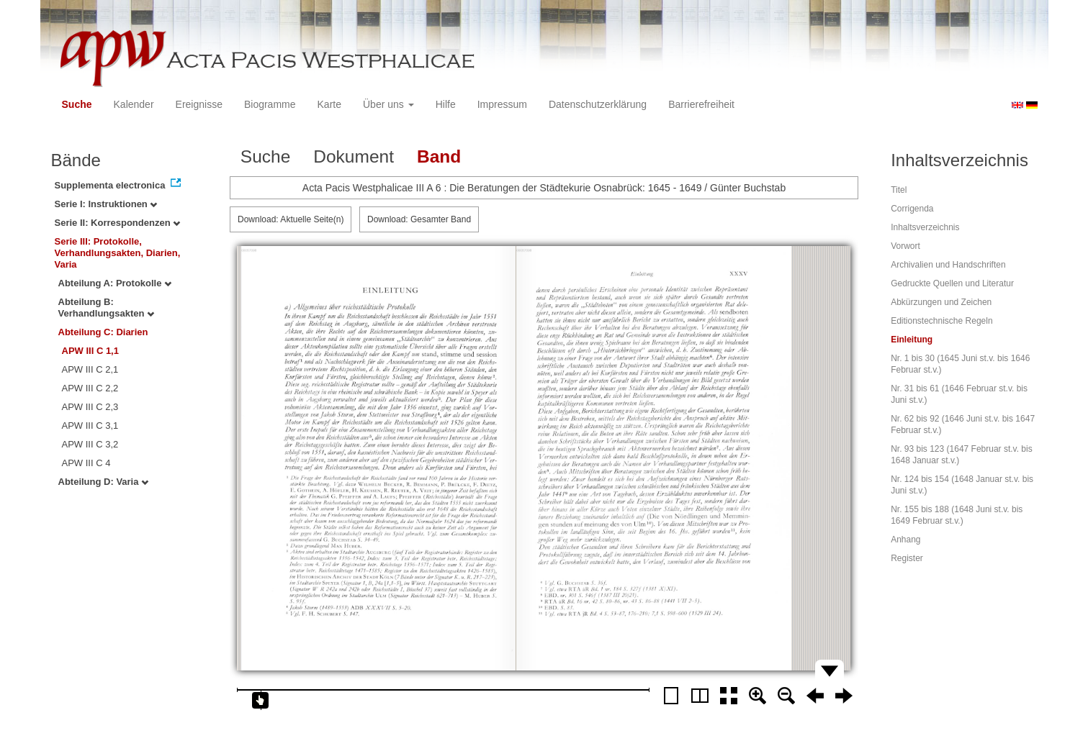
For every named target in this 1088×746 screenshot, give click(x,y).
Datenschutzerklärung (598, 104)
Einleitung (911, 340)
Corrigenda (912, 209)
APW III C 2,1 (90, 369)
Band (439, 156)
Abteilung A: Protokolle (115, 283)
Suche (77, 104)
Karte (329, 104)
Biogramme (270, 104)
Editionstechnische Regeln (941, 321)
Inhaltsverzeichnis (925, 227)
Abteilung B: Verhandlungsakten (106, 307)
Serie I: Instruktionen (106, 204)
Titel (899, 190)
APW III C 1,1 (90, 350)
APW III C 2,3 (90, 406)
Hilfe (446, 104)
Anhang (905, 540)
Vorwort (905, 246)
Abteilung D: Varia (103, 481)
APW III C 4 (86, 463)
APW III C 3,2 (90, 444)
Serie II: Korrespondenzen (118, 222)
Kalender (134, 104)
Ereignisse (199, 104)
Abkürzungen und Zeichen (941, 302)
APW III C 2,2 (90, 388)
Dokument (353, 156)
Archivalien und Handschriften (948, 265)
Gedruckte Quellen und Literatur (952, 283)
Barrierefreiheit (701, 104)
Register (907, 558)
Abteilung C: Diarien (103, 332)
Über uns (388, 104)
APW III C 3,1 (90, 425)
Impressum (502, 104)
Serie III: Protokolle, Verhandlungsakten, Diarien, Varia (118, 253)
